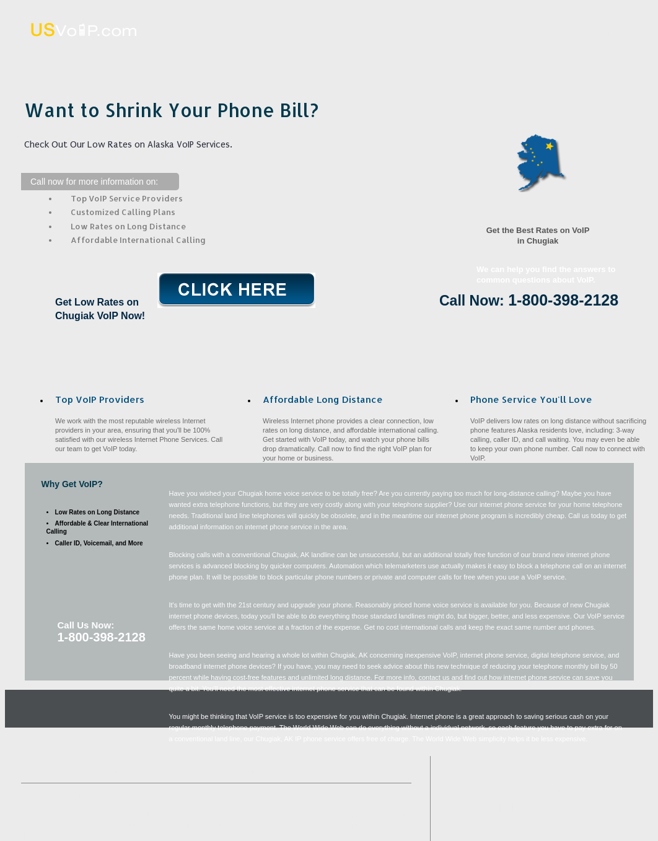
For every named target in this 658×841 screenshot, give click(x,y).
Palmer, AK (324, 815)
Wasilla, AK (115, 815)
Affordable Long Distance (350, 58)
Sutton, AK (233, 825)
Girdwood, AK (397, 815)
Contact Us (594, 58)
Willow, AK (257, 815)
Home (106, 58)
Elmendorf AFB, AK (389, 825)
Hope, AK (67, 835)
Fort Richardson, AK (154, 825)
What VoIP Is (228, 58)
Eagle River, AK (43, 815)
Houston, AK (71, 825)
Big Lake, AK (187, 815)
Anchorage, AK (305, 825)
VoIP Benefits (471, 58)
